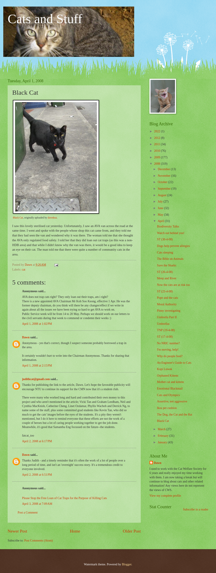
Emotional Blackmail (170, 388)
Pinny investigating (168, 310)
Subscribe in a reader (195, 509)
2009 (157, 157)
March (162, 429)
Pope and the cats (167, 297)
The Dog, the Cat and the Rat (174, 414)
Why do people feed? (170, 356)
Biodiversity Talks (168, 226)
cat (23, 269)
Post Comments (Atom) (38, 540)
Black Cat (18, 217)
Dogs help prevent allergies (173, 246)
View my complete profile (165, 495)
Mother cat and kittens (170, 382)
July (160, 201)
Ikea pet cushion (167, 408)
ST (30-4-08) (165, 239)
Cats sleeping (165, 252)
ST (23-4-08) (165, 291)
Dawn (26, 337)
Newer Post (17, 531)
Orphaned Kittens (167, 375)
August (162, 195)
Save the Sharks (166, 265)
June (161, 208)
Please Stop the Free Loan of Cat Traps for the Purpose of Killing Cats (64, 498)
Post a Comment (28, 512)
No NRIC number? (168, 343)
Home (75, 531)
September (164, 188)
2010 (157, 150)
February (163, 435)
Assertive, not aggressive (172, 401)
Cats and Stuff (45, 19)
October (163, 182)
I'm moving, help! (167, 349)
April (161, 221)
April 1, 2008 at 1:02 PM (37, 323)
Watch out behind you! (170, 233)
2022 (157, 131)
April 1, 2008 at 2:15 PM (37, 365)
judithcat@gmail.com (36, 379)
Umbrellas (163, 323)
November (164, 175)
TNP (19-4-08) (166, 330)
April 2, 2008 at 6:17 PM (37, 441)
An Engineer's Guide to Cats (174, 362)
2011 (157, 144)
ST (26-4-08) (165, 272)
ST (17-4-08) (165, 336)
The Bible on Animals (170, 258)
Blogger (126, 564)
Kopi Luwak (164, 369)
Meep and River (166, 278)
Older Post (132, 531)
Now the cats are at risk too (173, 284)
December (164, 169)
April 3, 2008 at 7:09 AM (37, 503)
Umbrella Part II (167, 317)
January (163, 442)
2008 (157, 163)
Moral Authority (167, 304)
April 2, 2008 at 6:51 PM (37, 474)
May (161, 214)
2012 (157, 138)
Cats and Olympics (168, 395)
